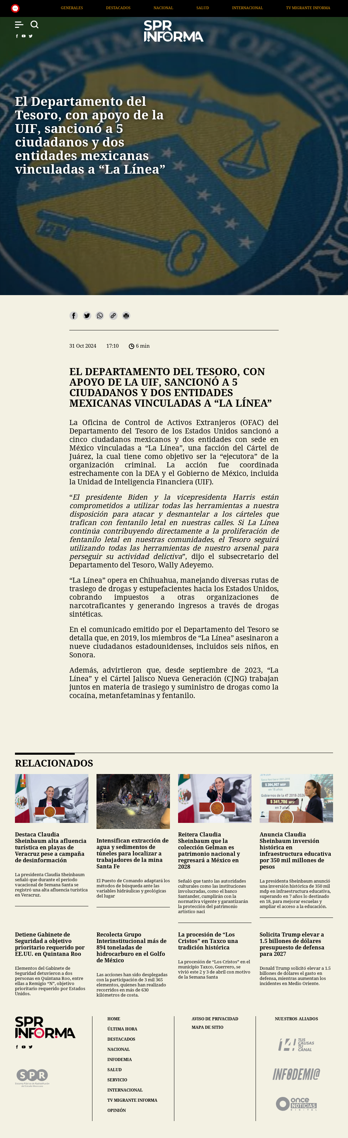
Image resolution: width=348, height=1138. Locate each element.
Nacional (199, 7)
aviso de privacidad (215, 1019)
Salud (238, 7)
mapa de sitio (207, 1027)
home (113, 1019)
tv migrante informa (132, 1100)
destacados (121, 1039)
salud (114, 1070)
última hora (122, 1029)
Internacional (283, 7)
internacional (125, 1090)
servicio (117, 1080)
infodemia (119, 1059)
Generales (108, 7)
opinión (116, 1110)
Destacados (154, 7)
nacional (118, 1049)
